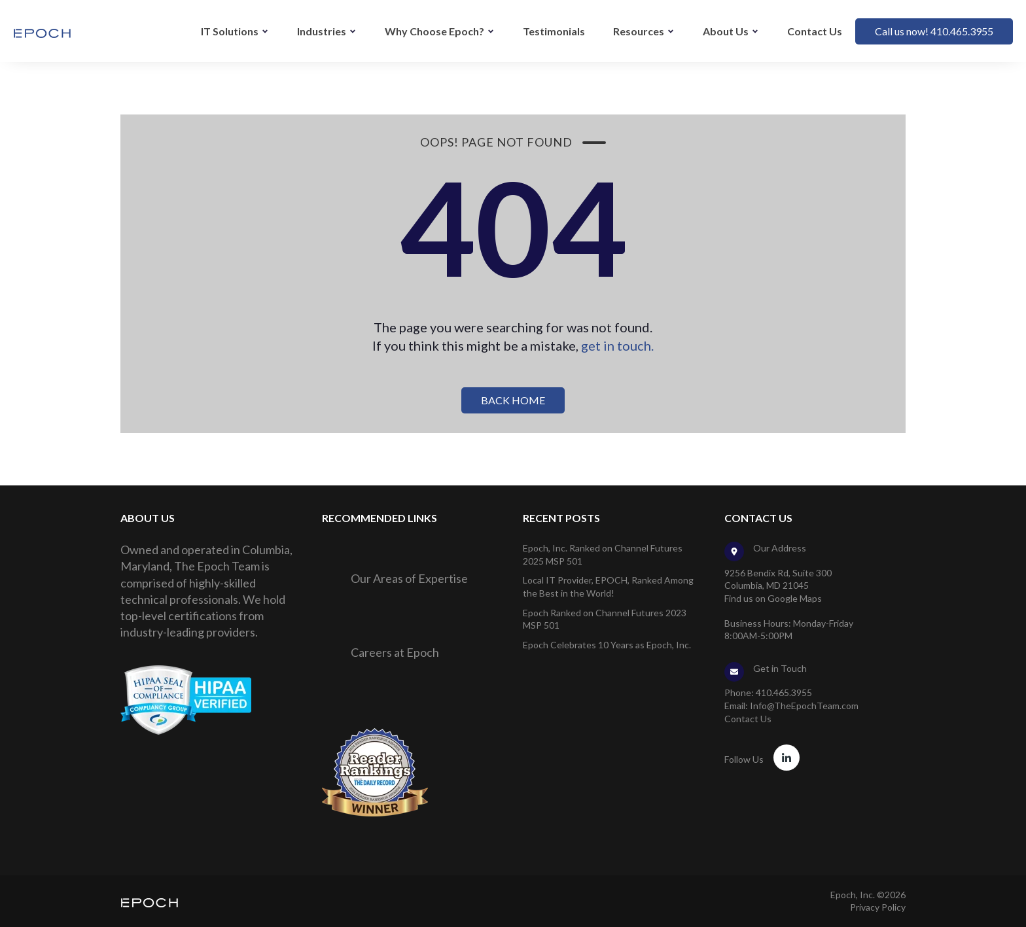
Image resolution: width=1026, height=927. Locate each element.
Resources (638, 31)
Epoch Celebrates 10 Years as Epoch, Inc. (607, 644)
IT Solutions (229, 31)
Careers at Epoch (395, 652)
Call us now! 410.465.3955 (934, 31)
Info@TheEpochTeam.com (804, 705)
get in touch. (617, 345)
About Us (726, 31)
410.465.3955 (784, 692)
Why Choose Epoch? (434, 31)
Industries (321, 31)
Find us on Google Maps (773, 598)
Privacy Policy (878, 907)
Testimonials (554, 31)
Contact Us (814, 31)
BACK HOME (513, 400)
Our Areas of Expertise (409, 578)
